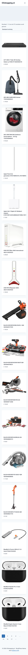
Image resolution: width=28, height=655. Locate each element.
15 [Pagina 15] (3, 639)
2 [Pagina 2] (7, 636)
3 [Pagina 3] (11, 636)
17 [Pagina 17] (11, 639)
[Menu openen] (24, 3)
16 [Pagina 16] (7, 639)
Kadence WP (15, 650)
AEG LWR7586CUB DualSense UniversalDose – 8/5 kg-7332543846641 (12, 136)
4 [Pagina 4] (15, 636)
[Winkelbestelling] (12, 29)
